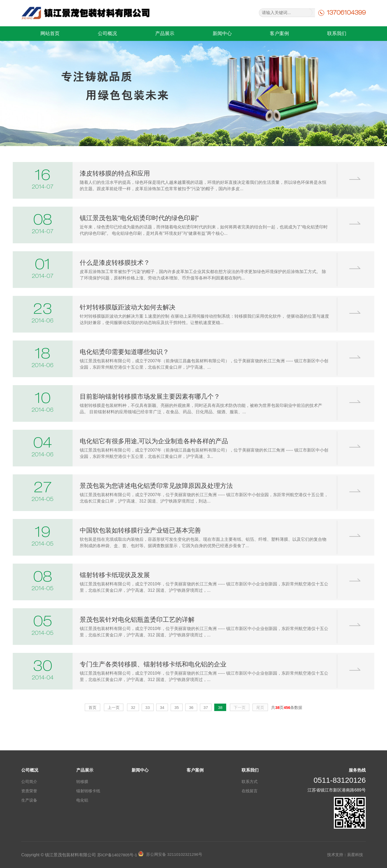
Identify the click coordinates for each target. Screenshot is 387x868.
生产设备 (29, 800)
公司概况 (107, 33)
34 (162, 707)
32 (133, 707)
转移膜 (82, 781)
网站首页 (50, 33)
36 (191, 707)
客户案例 (279, 33)
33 (147, 707)
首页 (92, 707)
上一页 (114, 707)
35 (176, 707)
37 (206, 707)
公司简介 (29, 781)
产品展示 (164, 33)
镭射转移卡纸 (88, 791)
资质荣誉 (29, 791)
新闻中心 (222, 33)
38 (220, 707)
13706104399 (346, 12)
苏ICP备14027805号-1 (117, 855)
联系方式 (250, 781)
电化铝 (82, 800)
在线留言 (250, 791)
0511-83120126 (340, 780)
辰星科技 (355, 854)
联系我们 (336, 33)
